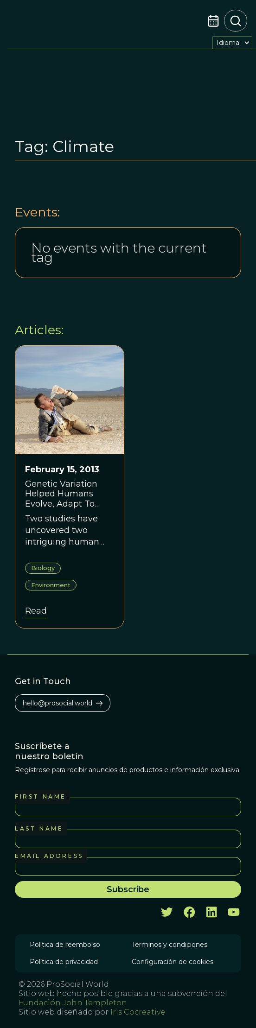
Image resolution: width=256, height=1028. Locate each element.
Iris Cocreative (137, 1012)
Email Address (49, 855)
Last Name (39, 828)
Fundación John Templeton (73, 1002)
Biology (43, 567)
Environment (50, 585)
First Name (40, 796)
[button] (232, 42)
